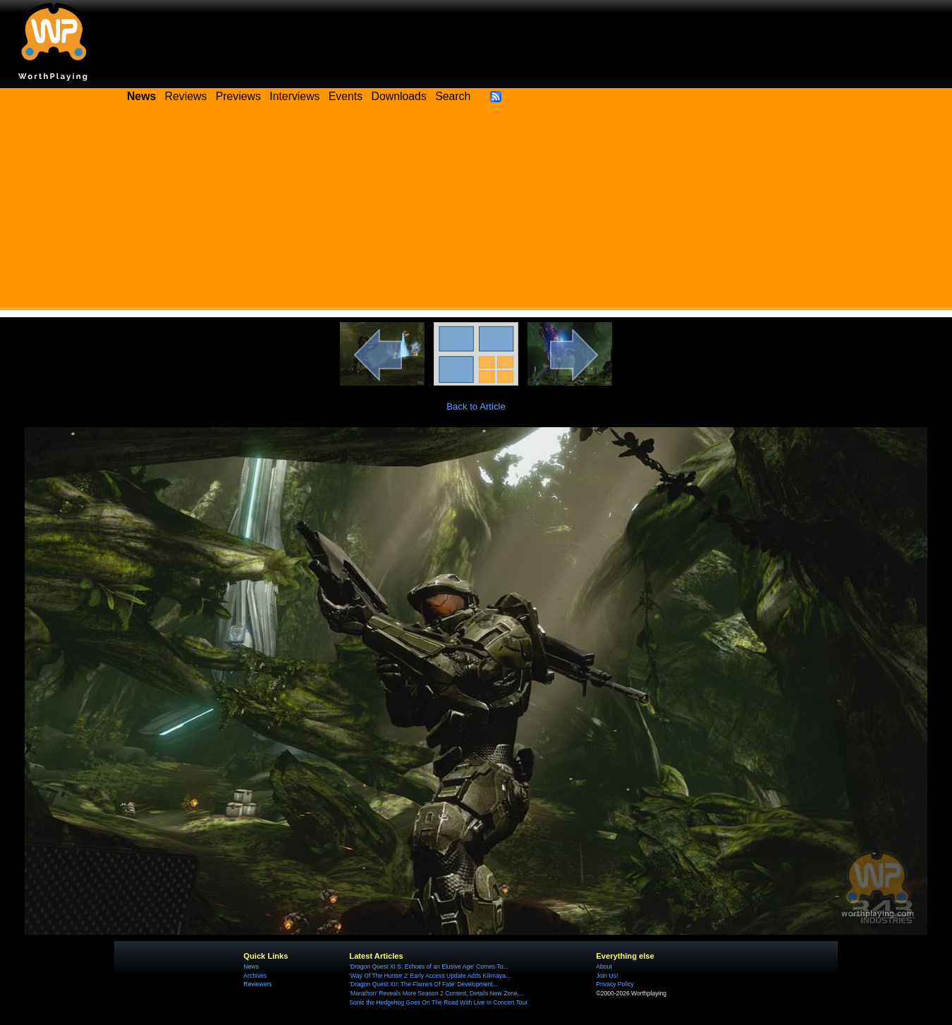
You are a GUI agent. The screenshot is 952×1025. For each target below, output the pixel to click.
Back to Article (476, 406)
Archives (255, 975)
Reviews (186, 96)
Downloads (399, 96)
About (603, 966)
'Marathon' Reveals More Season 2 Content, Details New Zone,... (436, 993)
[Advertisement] (476, 211)
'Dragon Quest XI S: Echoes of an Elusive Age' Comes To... (428, 966)
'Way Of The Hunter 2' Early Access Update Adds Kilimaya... (430, 975)
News (250, 966)
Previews (238, 96)
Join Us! (607, 975)
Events (345, 96)
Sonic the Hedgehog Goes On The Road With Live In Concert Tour (438, 1002)
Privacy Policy (614, 984)
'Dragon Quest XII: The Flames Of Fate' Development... (423, 984)
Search (452, 96)
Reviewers (257, 984)
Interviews (294, 96)
